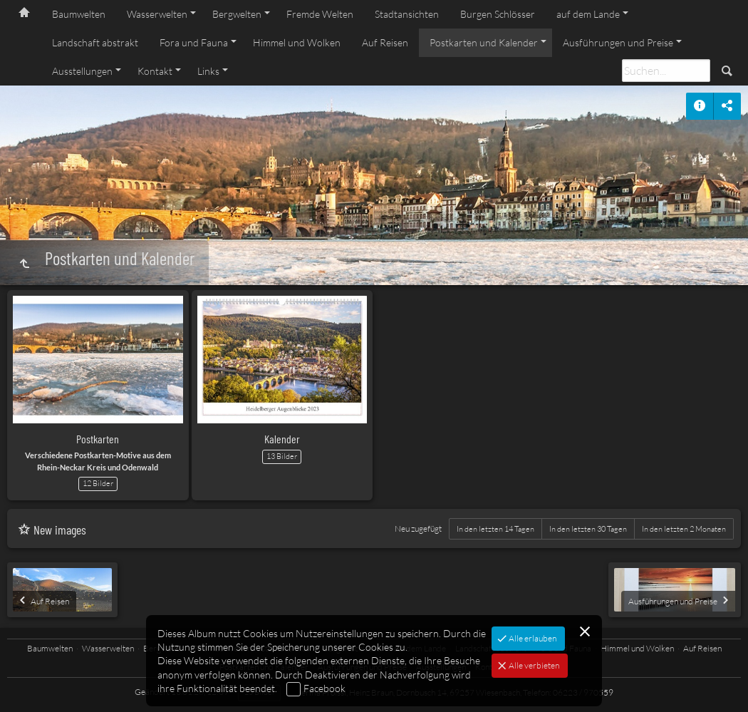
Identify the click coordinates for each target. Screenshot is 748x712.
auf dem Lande (588, 14)
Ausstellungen (82, 71)
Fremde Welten (319, 14)
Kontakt (154, 71)
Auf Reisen (385, 42)
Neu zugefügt (418, 528)
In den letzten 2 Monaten (684, 529)
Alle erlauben (531, 638)
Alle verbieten (533, 665)
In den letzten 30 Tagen (588, 529)
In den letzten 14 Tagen (495, 529)
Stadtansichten (407, 14)
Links (208, 71)
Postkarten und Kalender (484, 42)
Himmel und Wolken (297, 42)
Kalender (282, 438)
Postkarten (97, 438)
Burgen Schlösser (497, 14)
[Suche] (666, 70)
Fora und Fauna (194, 42)
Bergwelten (236, 14)
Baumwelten (78, 14)
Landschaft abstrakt (95, 42)
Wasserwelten (157, 14)
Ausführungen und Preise (618, 42)
